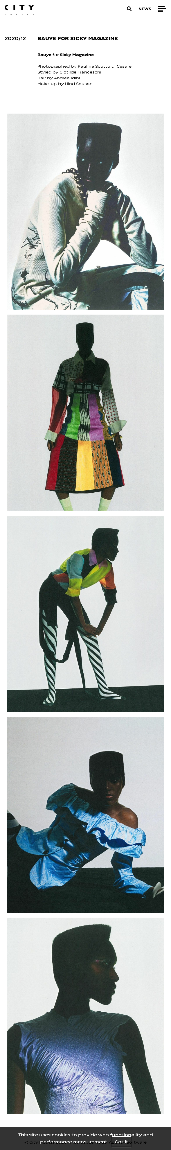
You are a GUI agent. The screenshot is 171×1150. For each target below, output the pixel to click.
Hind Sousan (79, 83)
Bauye (44, 54)
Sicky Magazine (77, 54)
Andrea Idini (67, 78)
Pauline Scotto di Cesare (104, 66)
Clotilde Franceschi (81, 72)
